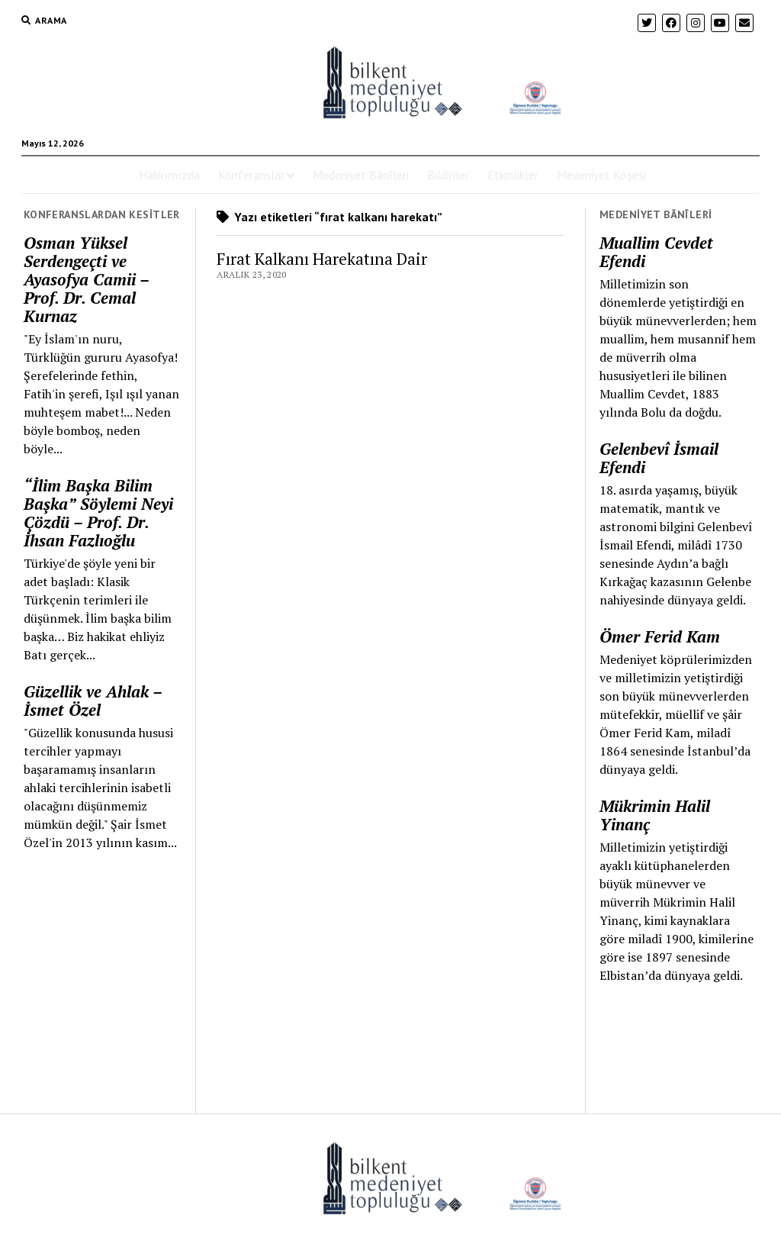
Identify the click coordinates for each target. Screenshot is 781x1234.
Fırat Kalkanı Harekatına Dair (322, 258)
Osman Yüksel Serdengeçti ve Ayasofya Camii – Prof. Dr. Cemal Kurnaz (86, 279)
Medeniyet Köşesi (601, 174)
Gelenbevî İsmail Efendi (658, 458)
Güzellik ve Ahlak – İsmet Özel (93, 700)
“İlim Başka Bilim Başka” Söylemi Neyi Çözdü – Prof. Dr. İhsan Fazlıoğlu (98, 512)
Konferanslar (251, 174)
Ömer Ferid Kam (659, 636)
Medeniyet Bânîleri (361, 174)
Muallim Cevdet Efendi (656, 252)
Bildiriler (448, 174)
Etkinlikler (512, 174)
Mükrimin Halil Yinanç (654, 815)
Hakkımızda (169, 174)
